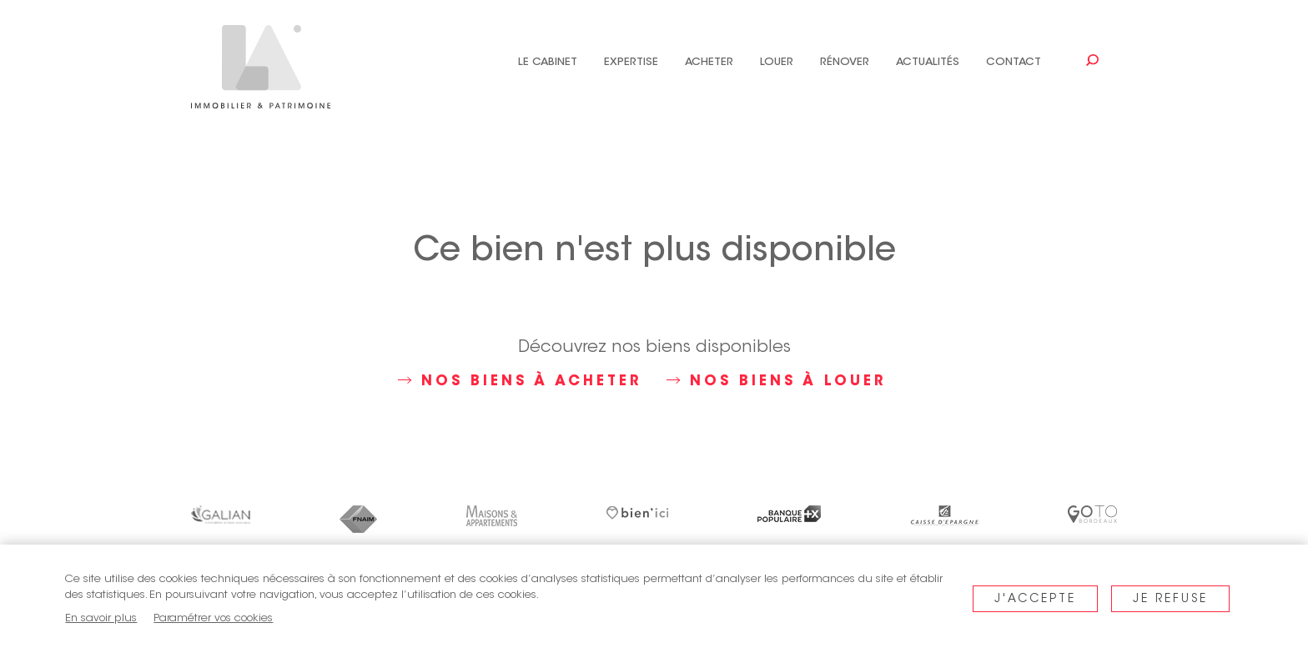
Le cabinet (547, 62)
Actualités (927, 62)
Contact (1013, 62)
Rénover (844, 62)
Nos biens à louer (776, 381)
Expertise (631, 62)
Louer (776, 62)
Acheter (709, 62)
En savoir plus (101, 618)
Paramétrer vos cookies (213, 618)
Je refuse (1170, 599)
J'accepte (1035, 599)
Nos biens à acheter (519, 381)
